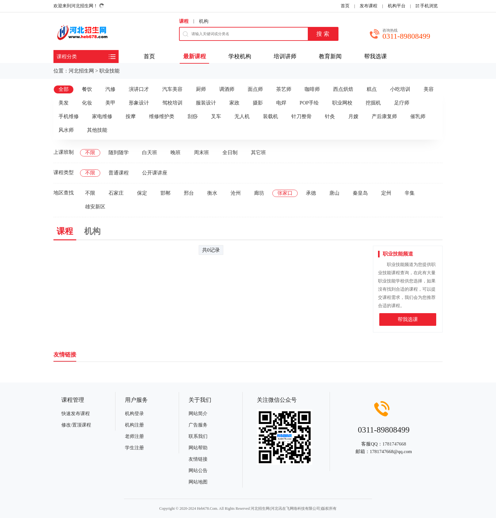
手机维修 (69, 116)
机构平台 (397, 5)
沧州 (236, 193)
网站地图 (198, 481)
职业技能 (109, 70)
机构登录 (134, 413)
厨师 (201, 89)
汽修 (110, 89)
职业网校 (342, 102)
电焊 (281, 102)
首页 (345, 5)
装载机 (270, 116)
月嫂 (353, 116)
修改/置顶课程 (76, 424)
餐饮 (87, 89)
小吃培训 (400, 89)
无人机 (242, 116)
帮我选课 (408, 319)
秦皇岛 (360, 193)
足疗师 (401, 102)
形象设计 (139, 102)
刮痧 (193, 116)
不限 (90, 152)
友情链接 (198, 459)
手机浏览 (429, 5)
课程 (184, 21)
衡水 (212, 193)
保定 (142, 193)
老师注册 (134, 436)
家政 (234, 102)
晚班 (175, 152)
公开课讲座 (154, 172)
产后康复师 (384, 116)
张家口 (285, 193)
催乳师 (417, 116)
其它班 (258, 152)
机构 (203, 21)
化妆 (87, 102)
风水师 (66, 130)
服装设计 (206, 102)
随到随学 (118, 152)
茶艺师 (283, 89)
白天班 (149, 152)
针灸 (330, 116)
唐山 (334, 193)
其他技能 (97, 130)
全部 (64, 89)
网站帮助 (198, 447)
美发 (64, 102)
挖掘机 (373, 102)
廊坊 (259, 193)
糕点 (372, 89)
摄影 (258, 102)
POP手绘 (309, 102)
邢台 (189, 193)
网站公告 (198, 470)
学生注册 (134, 447)
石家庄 (116, 193)
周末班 (201, 152)
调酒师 (226, 89)
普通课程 (118, 172)
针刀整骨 (301, 116)
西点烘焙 (343, 89)
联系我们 (198, 436)
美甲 (110, 102)
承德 (311, 193)
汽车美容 (172, 89)
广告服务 (198, 424)
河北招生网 (81, 70)
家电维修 (102, 116)
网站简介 (198, 413)
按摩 (131, 116)
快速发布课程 (75, 413)
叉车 (216, 116)
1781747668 (394, 443)
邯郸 (165, 193)
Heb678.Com (207, 508)
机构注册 (134, 424)
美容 (429, 89)
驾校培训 (172, 102)
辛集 (410, 193)
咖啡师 (312, 89)
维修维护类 (161, 116)
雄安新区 (95, 206)
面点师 (255, 89)
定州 (386, 193)
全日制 (230, 152)
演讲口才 (139, 89)
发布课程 (368, 5)
